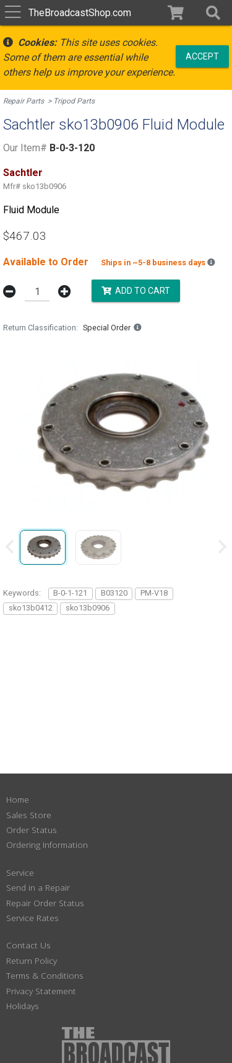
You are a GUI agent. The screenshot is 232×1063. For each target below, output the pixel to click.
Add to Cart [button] (135, 291)
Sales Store (28, 815)
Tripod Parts (74, 101)
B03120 (114, 593)
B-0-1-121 (70, 593)
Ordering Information (47, 844)
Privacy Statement (41, 991)
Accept (202, 56)
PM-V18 (154, 593)
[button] (213, 12)
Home (17, 799)
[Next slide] (221, 546)
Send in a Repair (38, 887)
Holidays (22, 1006)
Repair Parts (23, 101)
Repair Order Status (45, 903)
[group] (42, 546)
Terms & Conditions (45, 975)
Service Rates (32, 918)
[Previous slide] (10, 546)
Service (20, 872)
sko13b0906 (88, 607)
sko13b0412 (31, 607)
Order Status (31, 830)
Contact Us (28, 945)
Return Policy (31, 960)
